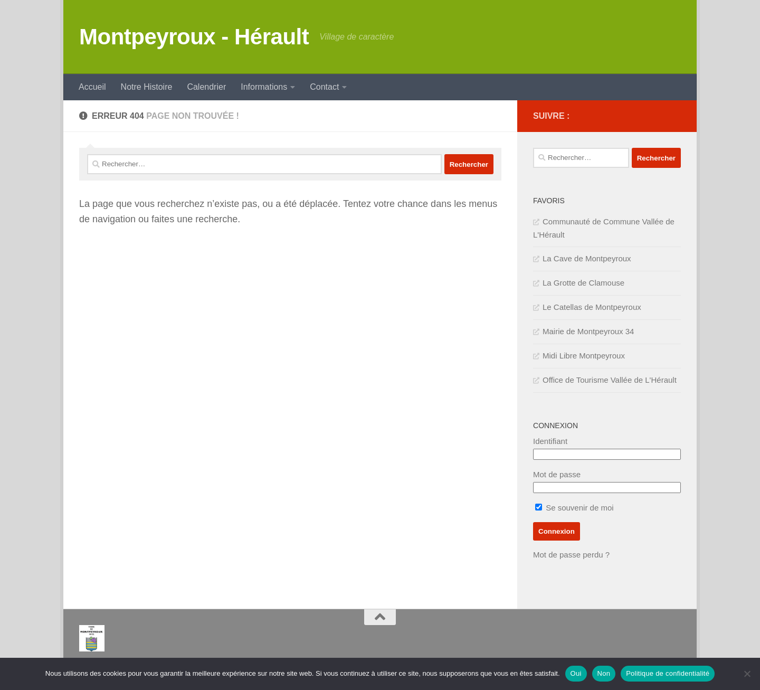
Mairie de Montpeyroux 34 (588, 331)
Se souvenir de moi (574, 507)
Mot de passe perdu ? (571, 554)
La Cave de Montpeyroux (587, 258)
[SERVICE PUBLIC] (674, 115)
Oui (576, 673)
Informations (264, 86)
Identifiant (550, 441)
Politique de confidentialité (667, 673)
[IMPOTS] (657, 116)
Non (604, 673)
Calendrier (206, 86)
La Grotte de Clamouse (583, 282)
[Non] (747, 673)
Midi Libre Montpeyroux (584, 355)
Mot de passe (557, 474)
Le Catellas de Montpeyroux (592, 307)
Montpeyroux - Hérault (194, 36)
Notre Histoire (147, 86)
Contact (324, 86)
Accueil (92, 86)
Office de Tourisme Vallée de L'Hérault (610, 379)
